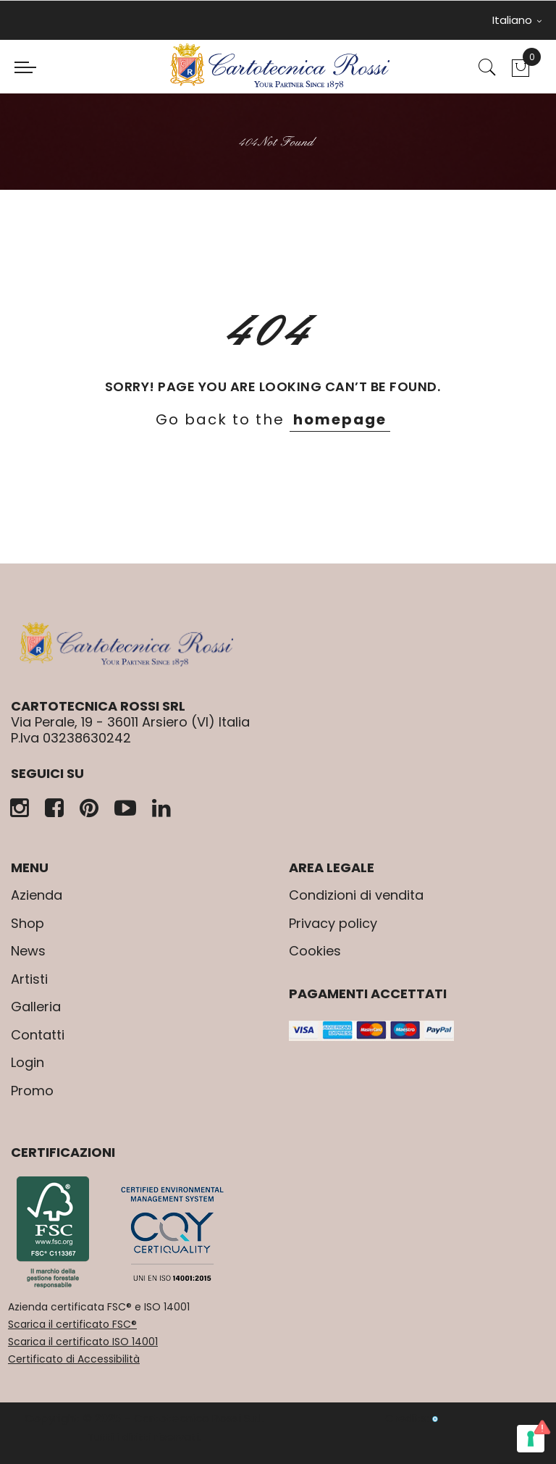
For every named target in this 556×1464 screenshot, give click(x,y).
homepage (340, 419)
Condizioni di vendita (356, 895)
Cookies (315, 951)
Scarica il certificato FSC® (72, 1324)
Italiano (517, 20)
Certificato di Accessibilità (74, 1359)
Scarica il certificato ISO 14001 (83, 1341)
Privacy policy (333, 923)
